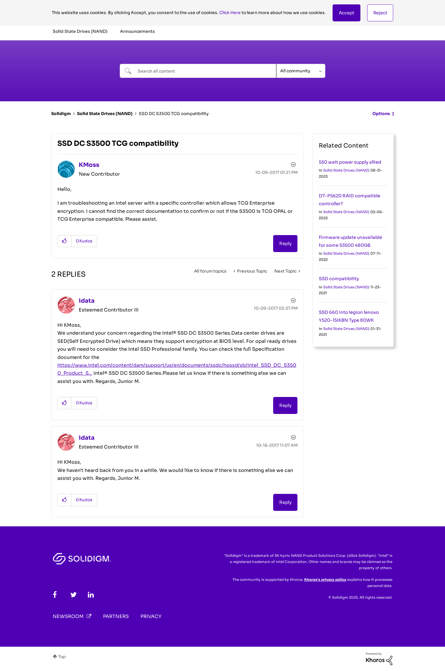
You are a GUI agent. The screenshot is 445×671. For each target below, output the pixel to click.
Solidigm (61, 113)
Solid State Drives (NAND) (105, 113)
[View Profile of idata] (87, 300)
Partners (116, 616)
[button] (346, 12)
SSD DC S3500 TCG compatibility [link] (174, 113)
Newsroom (68, 616)
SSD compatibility (339, 278)
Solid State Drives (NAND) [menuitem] (80, 31)
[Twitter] (73, 595)
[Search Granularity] (300, 71)
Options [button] (381, 113)
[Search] (198, 71)
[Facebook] (55, 595)
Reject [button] (380, 13)
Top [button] (62, 656)
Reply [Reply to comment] (285, 405)
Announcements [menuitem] (137, 31)
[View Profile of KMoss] (89, 165)
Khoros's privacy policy (325, 579)
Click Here (230, 12)
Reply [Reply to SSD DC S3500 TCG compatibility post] (285, 243)
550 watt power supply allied (350, 162)
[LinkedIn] (91, 595)
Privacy (151, 616)
